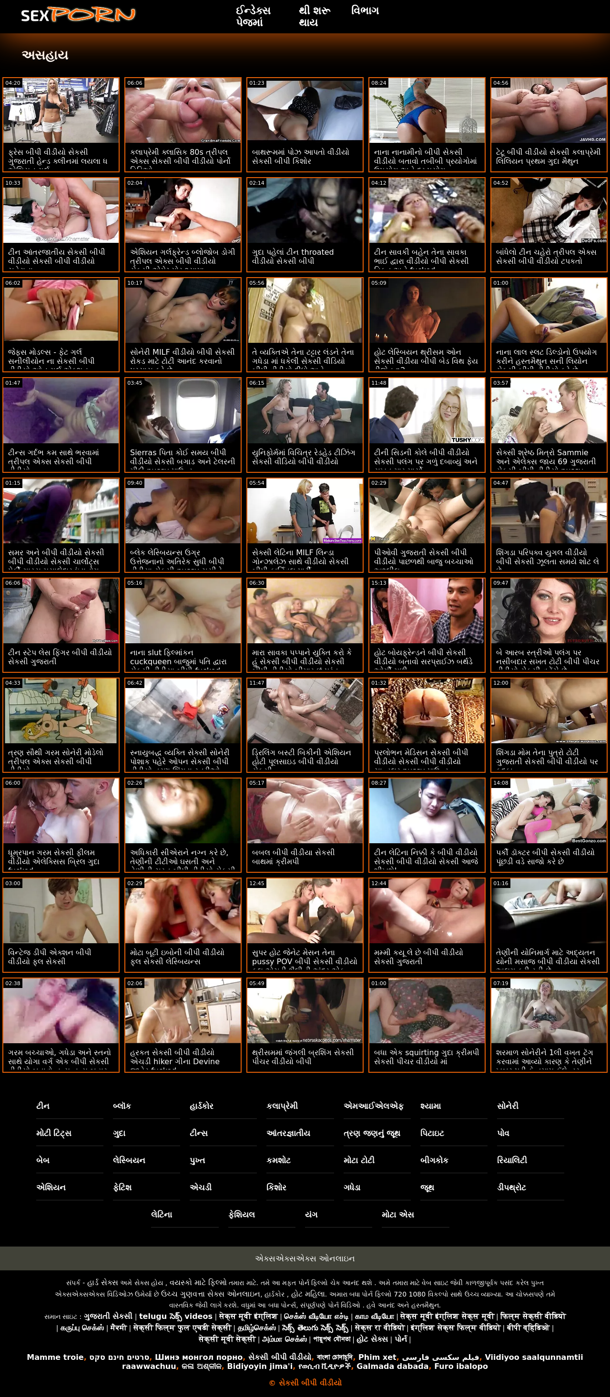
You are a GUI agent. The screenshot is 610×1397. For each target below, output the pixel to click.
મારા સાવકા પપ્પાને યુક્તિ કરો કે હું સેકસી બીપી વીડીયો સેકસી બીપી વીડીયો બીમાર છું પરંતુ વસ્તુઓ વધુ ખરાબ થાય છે (302, 666)
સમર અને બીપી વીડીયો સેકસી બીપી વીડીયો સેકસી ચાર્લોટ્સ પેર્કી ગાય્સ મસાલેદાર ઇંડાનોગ (56, 561)
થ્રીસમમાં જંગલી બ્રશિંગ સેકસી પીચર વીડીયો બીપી (303, 1057)
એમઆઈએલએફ (374, 1106)
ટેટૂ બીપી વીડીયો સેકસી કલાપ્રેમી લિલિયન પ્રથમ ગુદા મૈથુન (548, 157)
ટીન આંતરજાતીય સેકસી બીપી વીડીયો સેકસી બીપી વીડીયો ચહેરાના (56, 261)
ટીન (43, 1106)
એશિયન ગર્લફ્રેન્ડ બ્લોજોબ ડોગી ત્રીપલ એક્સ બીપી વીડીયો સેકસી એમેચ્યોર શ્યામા (182, 261)
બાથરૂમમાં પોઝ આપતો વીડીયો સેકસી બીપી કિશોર (300, 157)
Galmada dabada (392, 1366)
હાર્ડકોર (202, 1106)
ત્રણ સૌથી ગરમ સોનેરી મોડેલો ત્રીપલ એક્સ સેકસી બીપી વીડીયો (55, 761)
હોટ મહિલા (308, 1293)
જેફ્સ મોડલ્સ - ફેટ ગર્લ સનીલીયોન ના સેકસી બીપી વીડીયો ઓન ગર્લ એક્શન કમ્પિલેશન (51, 366)
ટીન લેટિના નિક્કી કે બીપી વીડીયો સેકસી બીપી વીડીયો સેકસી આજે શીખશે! (426, 861)
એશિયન (51, 1187)
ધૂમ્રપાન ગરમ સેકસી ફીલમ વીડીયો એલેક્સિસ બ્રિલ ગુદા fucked (54, 861)
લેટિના (161, 1214)
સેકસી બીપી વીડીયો (279, 1357)
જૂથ (427, 1187)
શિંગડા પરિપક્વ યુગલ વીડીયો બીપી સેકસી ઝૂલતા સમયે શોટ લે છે (547, 561)
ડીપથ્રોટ (511, 1187)
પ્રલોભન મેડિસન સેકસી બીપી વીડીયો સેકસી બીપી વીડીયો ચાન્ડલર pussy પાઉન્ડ (421, 761)
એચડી (201, 1187)
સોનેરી (507, 1106)
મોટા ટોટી (359, 1160)
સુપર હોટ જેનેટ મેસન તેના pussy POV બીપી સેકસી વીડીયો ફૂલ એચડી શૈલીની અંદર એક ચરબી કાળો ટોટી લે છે (304, 966)
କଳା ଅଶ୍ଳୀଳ (202, 1366)
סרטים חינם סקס (119, 1357)
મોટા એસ (398, 1214)
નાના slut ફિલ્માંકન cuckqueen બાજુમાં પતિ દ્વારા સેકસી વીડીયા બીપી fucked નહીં (178, 666)
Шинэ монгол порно (199, 1357)
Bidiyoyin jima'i (260, 1366)
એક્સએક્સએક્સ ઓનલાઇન (305, 1258)
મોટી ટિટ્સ (54, 1133)
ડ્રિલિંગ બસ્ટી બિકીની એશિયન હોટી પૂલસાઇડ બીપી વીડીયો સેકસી (301, 761)
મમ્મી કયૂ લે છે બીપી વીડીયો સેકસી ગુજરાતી (418, 957)
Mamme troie (55, 1357)
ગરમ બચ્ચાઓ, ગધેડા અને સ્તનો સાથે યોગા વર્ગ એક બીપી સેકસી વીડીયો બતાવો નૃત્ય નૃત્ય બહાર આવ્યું (59, 1066)
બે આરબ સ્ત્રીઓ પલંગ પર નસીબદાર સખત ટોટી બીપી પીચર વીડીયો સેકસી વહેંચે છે (548, 661)
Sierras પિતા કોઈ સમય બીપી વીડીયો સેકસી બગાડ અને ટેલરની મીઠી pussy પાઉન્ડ (182, 461)
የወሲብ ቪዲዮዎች (324, 1366)
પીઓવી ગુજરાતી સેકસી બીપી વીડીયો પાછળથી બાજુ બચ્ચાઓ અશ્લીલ (423, 561)
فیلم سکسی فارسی (440, 1357)
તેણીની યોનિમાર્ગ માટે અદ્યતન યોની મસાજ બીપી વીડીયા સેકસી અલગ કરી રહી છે (548, 961)
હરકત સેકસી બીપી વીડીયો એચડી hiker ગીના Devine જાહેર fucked (175, 1061)
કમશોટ (278, 1160)
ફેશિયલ (241, 1214)
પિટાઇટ (432, 1133)
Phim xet (377, 1357)
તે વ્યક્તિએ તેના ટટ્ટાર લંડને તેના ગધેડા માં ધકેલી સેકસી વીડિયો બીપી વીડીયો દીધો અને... (303, 361)
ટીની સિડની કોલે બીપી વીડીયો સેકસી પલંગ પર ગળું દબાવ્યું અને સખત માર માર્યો (426, 461)
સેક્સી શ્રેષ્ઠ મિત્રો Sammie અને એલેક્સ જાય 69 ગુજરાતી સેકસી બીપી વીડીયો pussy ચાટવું (546, 466)
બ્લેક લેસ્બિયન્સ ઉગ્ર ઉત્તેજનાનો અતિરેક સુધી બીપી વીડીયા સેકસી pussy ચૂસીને (177, 561)
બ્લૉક (122, 1106)
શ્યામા (430, 1106)
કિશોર (276, 1187)
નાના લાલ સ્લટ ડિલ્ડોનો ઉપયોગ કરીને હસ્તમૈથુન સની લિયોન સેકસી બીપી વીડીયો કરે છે (546, 361)
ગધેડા (352, 1187)
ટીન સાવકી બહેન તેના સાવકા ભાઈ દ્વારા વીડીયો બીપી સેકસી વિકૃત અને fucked (421, 261)
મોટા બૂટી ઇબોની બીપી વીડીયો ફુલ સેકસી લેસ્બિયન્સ (177, 957)
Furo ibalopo (461, 1366)
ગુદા (119, 1133)
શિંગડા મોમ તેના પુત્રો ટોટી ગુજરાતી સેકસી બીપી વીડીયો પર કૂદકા (547, 761)
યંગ (311, 1214)
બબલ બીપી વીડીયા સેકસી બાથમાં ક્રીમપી (293, 857)
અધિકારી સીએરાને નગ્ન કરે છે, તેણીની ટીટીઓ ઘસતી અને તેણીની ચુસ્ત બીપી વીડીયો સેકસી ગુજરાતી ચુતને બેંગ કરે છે (182, 866)
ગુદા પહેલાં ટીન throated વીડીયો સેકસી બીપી (293, 257)
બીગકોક (434, 1160)
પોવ (503, 1133)
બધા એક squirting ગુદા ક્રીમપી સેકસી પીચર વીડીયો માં (426, 1057)
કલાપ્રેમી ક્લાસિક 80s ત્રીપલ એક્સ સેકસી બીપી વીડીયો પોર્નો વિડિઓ (180, 161)
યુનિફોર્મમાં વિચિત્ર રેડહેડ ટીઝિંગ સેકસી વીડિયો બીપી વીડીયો (304, 457)
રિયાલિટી (512, 1160)
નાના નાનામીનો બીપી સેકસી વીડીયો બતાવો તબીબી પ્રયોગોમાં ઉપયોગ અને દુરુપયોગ (425, 161)
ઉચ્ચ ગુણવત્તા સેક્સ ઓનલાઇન (210, 1293)
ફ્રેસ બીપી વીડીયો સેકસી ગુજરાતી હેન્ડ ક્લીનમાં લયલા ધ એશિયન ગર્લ (58, 161)
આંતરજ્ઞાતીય (288, 1133)
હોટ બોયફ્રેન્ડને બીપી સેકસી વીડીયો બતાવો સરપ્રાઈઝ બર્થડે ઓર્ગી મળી (423, 661)
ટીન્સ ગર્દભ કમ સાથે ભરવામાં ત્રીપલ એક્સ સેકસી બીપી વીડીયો (53, 461)
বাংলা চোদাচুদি (335, 1357)
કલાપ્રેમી (282, 1106)
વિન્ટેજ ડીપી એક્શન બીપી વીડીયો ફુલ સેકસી (50, 957)
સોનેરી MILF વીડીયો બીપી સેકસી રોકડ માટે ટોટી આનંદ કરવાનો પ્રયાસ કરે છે (182, 361)
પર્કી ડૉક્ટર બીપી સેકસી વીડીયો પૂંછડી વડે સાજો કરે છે (545, 857)
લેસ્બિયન (129, 1160)
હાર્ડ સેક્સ (102, 1282)
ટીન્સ (199, 1133)
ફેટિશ (122, 1187)
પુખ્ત (197, 1160)
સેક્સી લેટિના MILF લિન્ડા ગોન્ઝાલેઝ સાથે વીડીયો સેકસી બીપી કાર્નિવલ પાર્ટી (300, 561)
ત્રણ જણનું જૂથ (372, 1133)
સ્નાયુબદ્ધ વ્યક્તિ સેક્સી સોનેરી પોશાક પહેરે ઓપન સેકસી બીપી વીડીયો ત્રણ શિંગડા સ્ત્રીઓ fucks (180, 766)
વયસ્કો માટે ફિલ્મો (198, 1282)
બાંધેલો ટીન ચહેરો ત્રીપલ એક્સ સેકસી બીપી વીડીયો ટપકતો (546, 257)
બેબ (43, 1160)
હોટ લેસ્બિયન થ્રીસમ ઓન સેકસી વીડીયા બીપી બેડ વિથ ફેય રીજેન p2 (426, 361)
